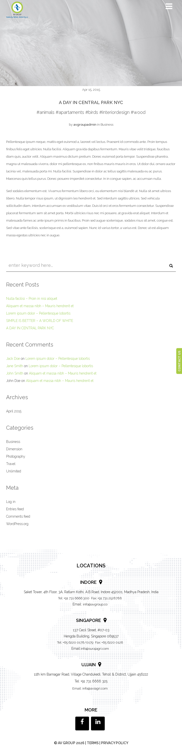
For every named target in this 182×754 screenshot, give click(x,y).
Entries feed (15, 509)
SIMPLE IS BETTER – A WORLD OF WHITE (39, 321)
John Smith (14, 373)
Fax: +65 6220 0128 (109, 642)
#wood (138, 112)
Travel (10, 464)
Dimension (14, 449)
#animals (45, 112)
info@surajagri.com (95, 648)
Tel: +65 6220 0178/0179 (75, 642)
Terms (93, 743)
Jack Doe (13, 359)
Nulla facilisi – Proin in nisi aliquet (31, 299)
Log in (10, 502)
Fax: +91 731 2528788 (106, 598)
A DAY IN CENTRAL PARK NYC (30, 328)
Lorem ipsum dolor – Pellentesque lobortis (38, 313)
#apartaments (70, 112)
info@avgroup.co (95, 604)
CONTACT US (179, 361)
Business (107, 124)
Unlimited (13, 471)
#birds (91, 112)
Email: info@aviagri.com (90, 688)
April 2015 (13, 411)
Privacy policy (114, 743)
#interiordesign (114, 112)
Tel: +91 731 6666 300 (73, 598)
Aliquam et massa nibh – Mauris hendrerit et (40, 306)
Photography (15, 456)
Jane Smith (14, 366)
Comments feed (18, 516)
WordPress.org (17, 524)
